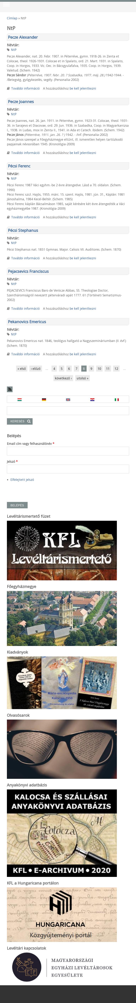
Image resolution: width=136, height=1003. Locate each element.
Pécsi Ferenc (19, 165)
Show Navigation (6, 5)
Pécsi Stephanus (23, 230)
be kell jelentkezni (83, 88)
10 (99, 368)
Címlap (12, 18)
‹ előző (36, 368)
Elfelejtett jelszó (22, 479)
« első (22, 368)
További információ (25, 88)
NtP (13, 50)
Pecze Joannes (21, 101)
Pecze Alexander (23, 37)
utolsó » (82, 378)
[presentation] (34, 490)
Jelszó (12, 461)
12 (116, 368)
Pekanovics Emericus (27, 321)
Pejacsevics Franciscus (28, 271)
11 (108, 368)
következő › (63, 378)
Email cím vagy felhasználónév (30, 443)
